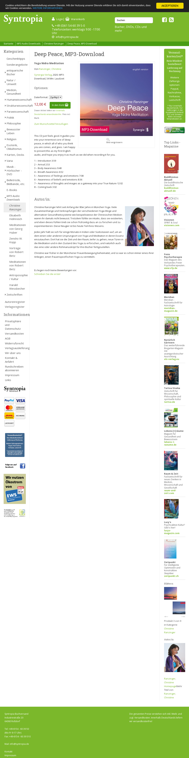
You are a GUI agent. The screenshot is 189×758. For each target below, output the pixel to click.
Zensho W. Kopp (15, 240)
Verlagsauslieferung (15, 348)
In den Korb (60, 105)
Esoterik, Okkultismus (14, 147)
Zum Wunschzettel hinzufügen (51, 123)
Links (8, 380)
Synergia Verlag (43, 74)
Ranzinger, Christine (50, 69)
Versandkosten (14, 333)
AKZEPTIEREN (169, 6)
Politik (10, 117)
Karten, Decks (15, 154)
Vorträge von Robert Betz (16, 252)
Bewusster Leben (13, 131)
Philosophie (14, 123)
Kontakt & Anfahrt (11, 359)
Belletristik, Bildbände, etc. (16, 182)
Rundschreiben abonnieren (14, 368)
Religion (11, 139)
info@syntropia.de (67, 37)
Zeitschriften (14, 294)
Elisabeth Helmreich (15, 217)
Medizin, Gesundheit (14, 92)
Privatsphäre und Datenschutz (13, 325)
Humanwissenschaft (16, 99)
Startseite (8, 43)
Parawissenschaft (16, 111)
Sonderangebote (16, 64)
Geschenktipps (16, 58)
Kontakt (8, 751)
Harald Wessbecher (17, 287)
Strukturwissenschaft (16, 105)
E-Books (12, 190)
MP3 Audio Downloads (28, 43)
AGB (7, 338)
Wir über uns (13, 353)
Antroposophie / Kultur (17, 277)
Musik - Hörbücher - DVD (14, 170)
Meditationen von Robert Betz (17, 265)
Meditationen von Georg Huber (17, 228)
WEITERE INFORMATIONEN (79, 9)
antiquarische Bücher (15, 72)
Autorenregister (15, 302)
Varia (10, 160)
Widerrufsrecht (14, 343)
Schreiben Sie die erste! (47, 274)
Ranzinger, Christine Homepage (170, 682)
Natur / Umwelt (11, 82)
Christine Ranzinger (54, 43)
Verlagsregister (15, 306)
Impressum (12, 375)
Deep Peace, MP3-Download (82, 43)
